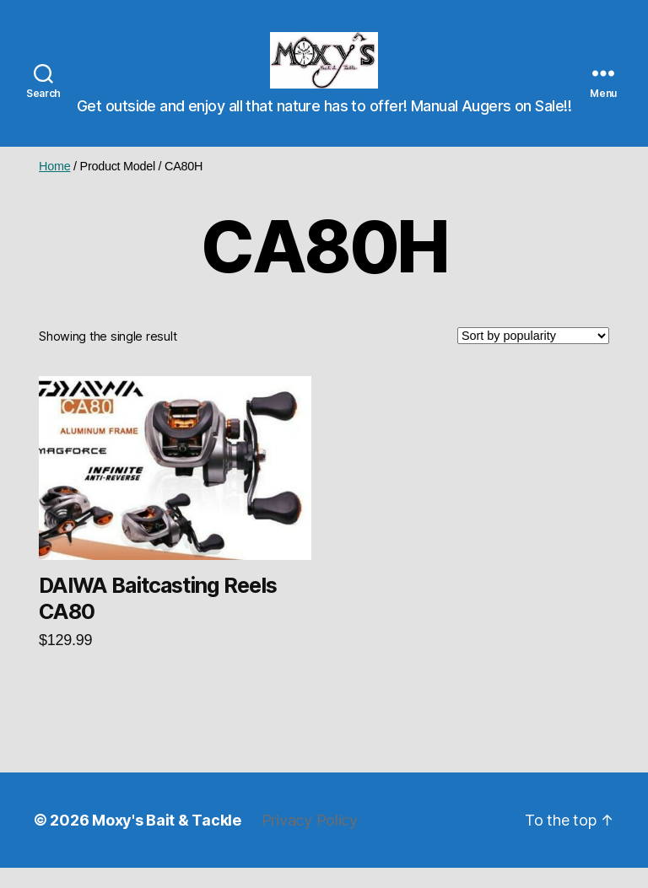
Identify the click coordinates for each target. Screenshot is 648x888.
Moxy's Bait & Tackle (166, 840)
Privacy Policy (310, 840)
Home (54, 185)
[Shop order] (533, 355)
